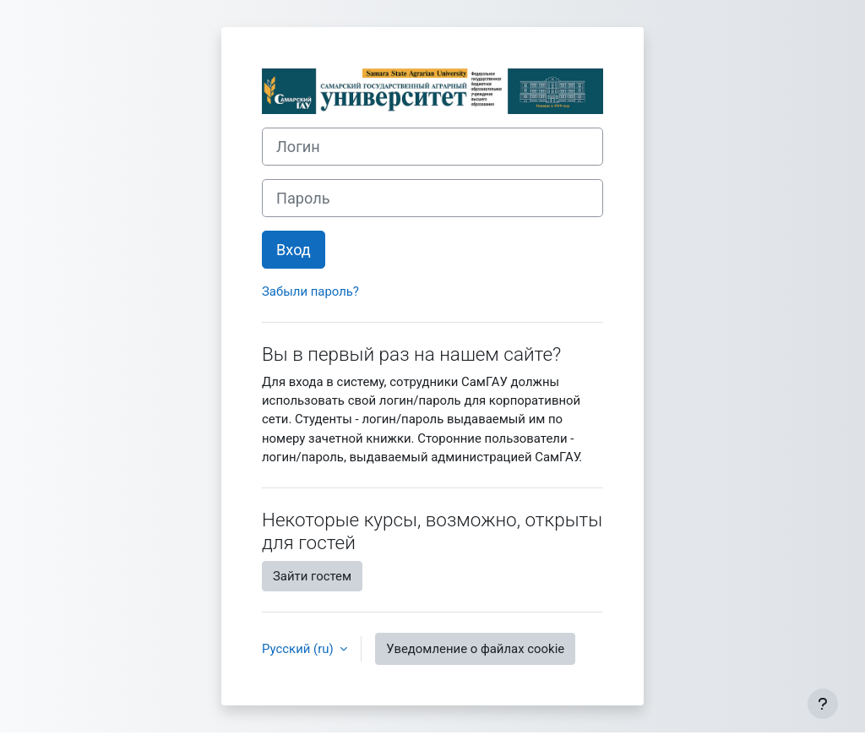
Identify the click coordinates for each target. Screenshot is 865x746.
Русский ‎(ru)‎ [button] (299, 648)
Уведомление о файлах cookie (475, 648)
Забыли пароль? (310, 291)
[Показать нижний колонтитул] (823, 704)
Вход (293, 250)
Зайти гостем (312, 576)
